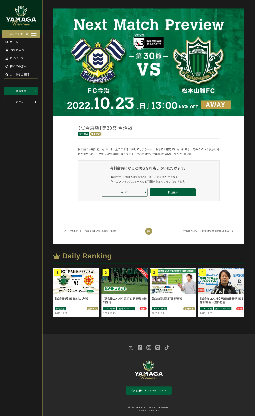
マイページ (13, 57)
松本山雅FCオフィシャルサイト (148, 390)
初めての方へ (14, 65)
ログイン (21, 101)
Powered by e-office (149, 410)
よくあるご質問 (15, 73)
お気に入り (13, 49)
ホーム (10, 41)
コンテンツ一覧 (19, 32)
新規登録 (21, 90)
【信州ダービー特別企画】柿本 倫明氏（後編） (90, 231)
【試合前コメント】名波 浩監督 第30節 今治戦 (207, 231)
